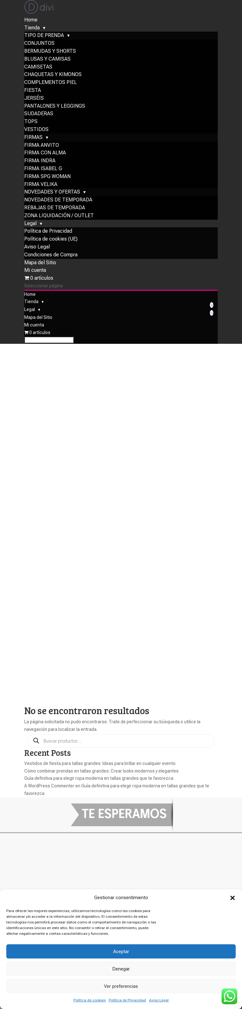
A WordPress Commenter (49, 467)
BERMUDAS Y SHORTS (50, 76)
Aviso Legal (159, 1000)
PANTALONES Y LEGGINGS (54, 131)
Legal (30, 249)
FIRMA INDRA (39, 186)
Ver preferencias (121, 986)
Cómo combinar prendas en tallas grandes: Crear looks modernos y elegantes (101, 452)
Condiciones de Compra (51, 280)
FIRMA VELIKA (40, 209)
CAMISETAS (38, 92)
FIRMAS (33, 162)
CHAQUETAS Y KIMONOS (53, 100)
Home (30, 45)
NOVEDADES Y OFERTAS (52, 217)
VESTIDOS (36, 155)
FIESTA (32, 115)
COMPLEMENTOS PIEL (50, 107)
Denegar (121, 969)
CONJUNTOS (39, 68)
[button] (232, 898)
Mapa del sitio (46, 856)
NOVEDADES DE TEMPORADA (58, 225)
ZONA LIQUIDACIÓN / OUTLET (59, 241)
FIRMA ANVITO (41, 170)
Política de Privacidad (127, 1000)
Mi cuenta (35, 295)
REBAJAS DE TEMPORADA (54, 233)
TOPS (30, 147)
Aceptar (121, 951)
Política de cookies (89, 1000)
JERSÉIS (34, 123)
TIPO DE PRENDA (44, 60)
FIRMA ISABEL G (43, 194)
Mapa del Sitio (40, 288)
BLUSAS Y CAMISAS (47, 84)
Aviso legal (40, 839)
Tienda (32, 53)
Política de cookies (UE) (51, 264)
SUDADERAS (38, 139)
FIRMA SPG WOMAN (47, 202)
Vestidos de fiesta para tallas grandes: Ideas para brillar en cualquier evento (100, 445)
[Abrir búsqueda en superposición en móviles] (121, 422)
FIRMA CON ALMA (45, 178)
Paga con (37, 882)
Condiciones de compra (63, 847)
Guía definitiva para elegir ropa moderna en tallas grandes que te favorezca (98, 460)
